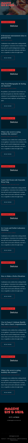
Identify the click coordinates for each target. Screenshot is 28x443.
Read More (8, 57)
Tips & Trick (8, 40)
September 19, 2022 (8, 22)
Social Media (12, 232)
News (2, 40)
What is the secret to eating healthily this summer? (11, 133)
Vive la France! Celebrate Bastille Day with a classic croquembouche (13, 323)
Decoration (4, 88)
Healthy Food (5, 136)
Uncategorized (14, 278)
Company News (5, 184)
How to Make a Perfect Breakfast (13, 276)
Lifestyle (4, 232)
